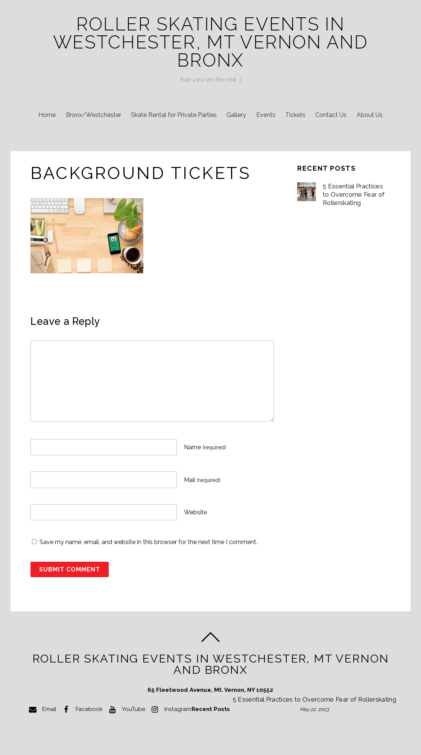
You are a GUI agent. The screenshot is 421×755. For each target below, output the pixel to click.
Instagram (170, 709)
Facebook (81, 709)
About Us (370, 114)
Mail (202, 480)
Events (265, 114)
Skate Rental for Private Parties (174, 114)
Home (47, 114)
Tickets (295, 114)
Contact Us (331, 114)
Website (195, 512)
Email (41, 709)
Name (205, 447)
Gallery (236, 114)
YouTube (125, 709)
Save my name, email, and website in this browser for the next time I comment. (148, 542)
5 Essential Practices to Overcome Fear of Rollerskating (354, 194)
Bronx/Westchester (93, 114)
